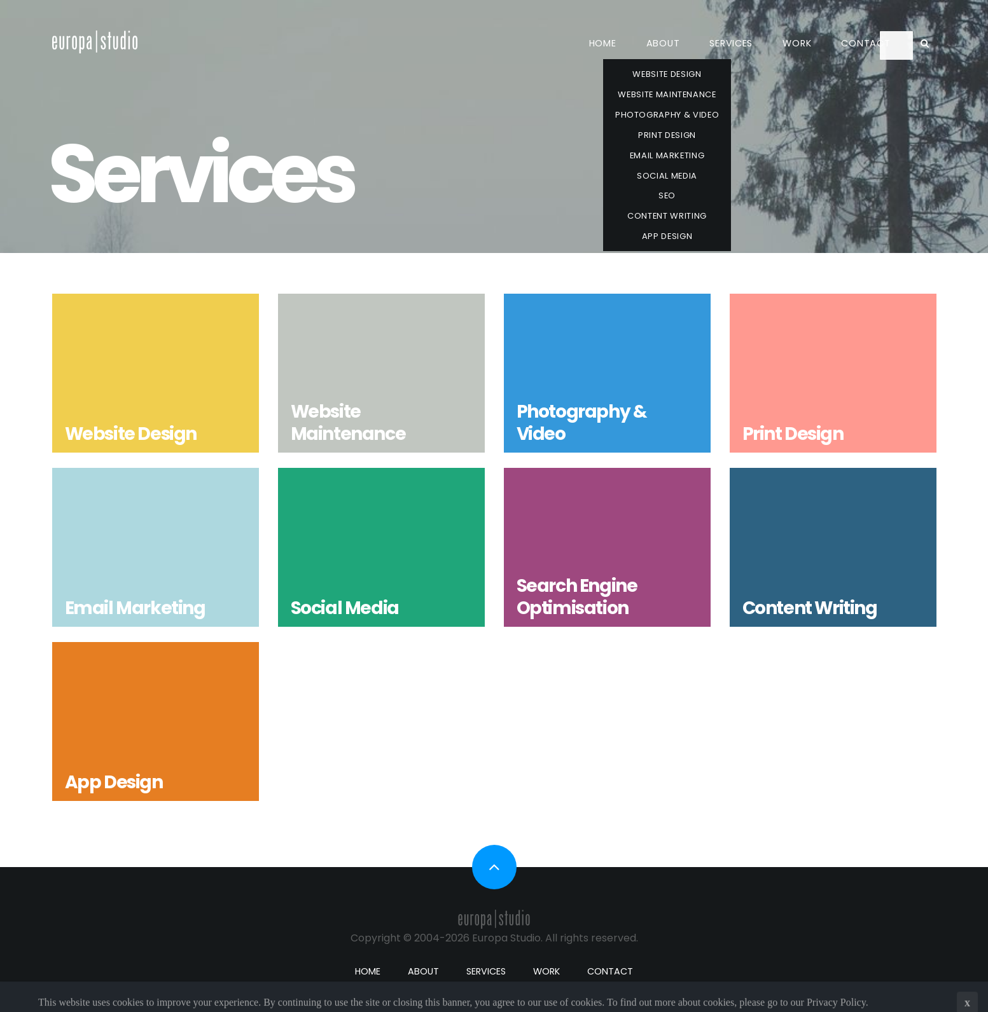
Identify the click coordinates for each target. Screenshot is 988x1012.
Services (731, 43)
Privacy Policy (836, 1005)
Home (602, 43)
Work (797, 43)
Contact (865, 43)
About (663, 43)
